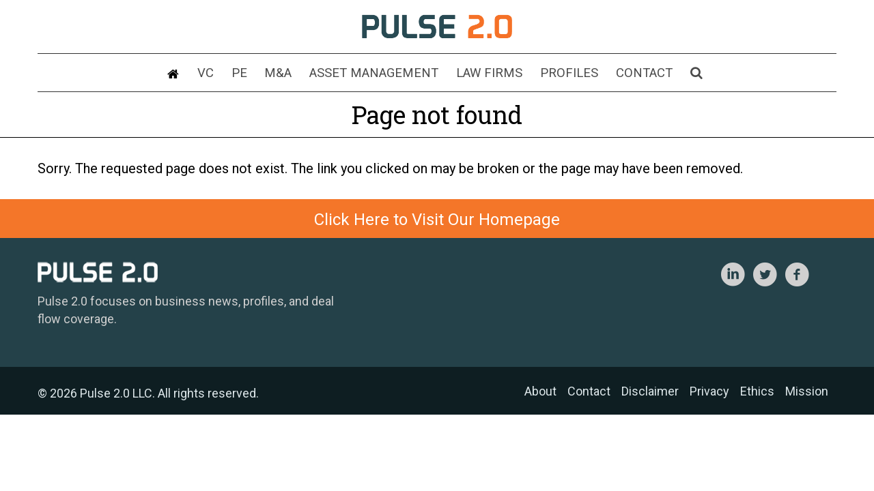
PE (259, 74)
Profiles (556, 74)
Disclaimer (650, 391)
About (540, 391)
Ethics (757, 391)
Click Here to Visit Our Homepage (437, 219)
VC (230, 74)
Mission (806, 391)
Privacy (709, 391)
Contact (624, 74)
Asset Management (380, 74)
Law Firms (485, 74)
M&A (292, 74)
